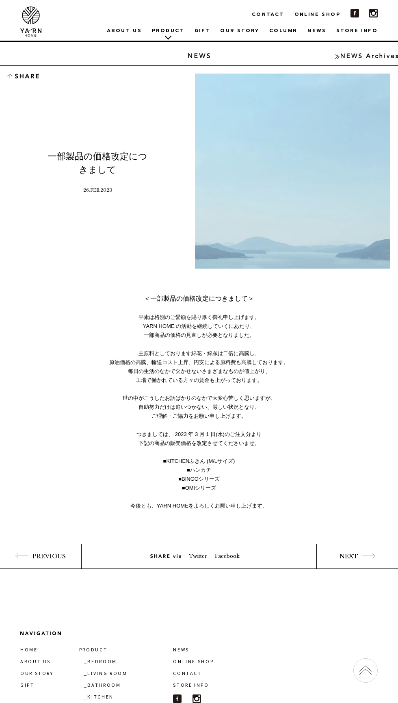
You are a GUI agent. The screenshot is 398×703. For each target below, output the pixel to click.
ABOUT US (124, 30)
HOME (29, 650)
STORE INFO (357, 30)
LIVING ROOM (107, 673)
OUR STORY (239, 30)
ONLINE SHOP (317, 14)
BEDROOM (102, 661)
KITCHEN (100, 697)
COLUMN (283, 30)
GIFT (202, 30)
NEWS (316, 30)
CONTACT (268, 14)
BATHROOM (104, 685)
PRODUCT (93, 650)
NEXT (357, 556)
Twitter (198, 556)
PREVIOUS (40, 556)
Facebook (227, 556)
